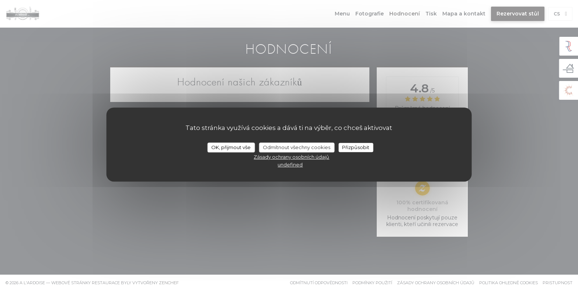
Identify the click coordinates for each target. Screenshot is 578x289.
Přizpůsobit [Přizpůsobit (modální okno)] (355, 147)
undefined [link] (290, 165)
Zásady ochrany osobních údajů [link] (291, 157)
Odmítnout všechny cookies (296, 147)
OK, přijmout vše (231, 147)
